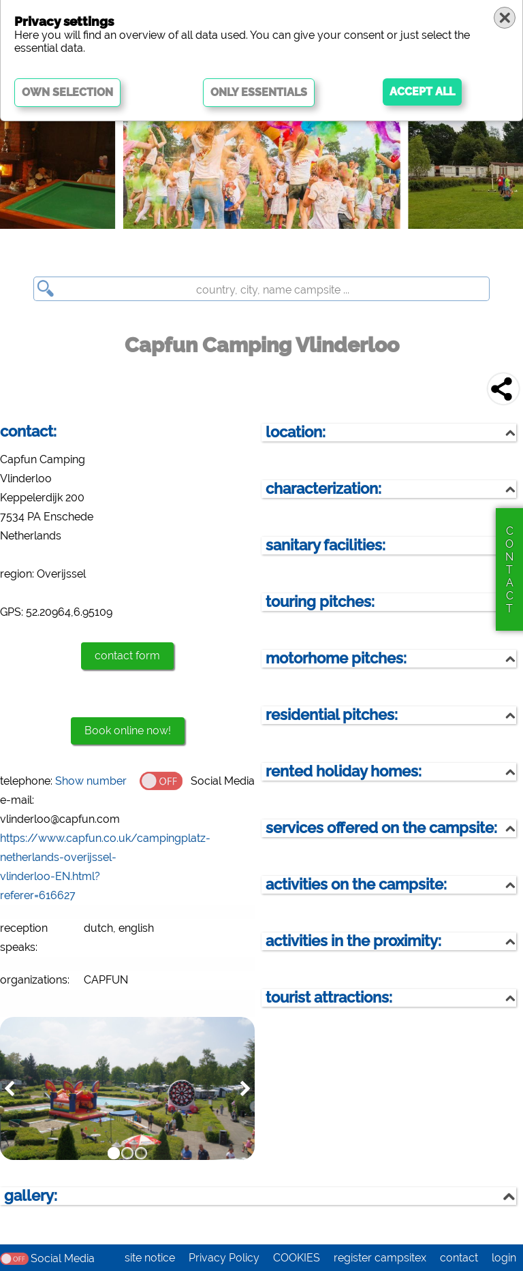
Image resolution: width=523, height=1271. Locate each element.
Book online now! (127, 730)
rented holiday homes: (344, 771)
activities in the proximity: (353, 941)
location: (296, 432)
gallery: (30, 1195)
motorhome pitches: (336, 658)
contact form (127, 655)
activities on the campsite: (356, 884)
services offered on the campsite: (381, 827)
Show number (91, 780)
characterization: (323, 488)
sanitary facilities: (325, 545)
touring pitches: (320, 601)
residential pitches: (332, 714)
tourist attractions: (329, 997)
